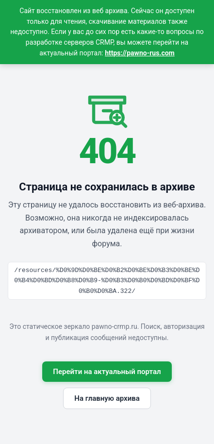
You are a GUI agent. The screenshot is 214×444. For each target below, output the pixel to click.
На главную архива (106, 398)
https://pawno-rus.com (140, 53)
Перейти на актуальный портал (107, 371)
